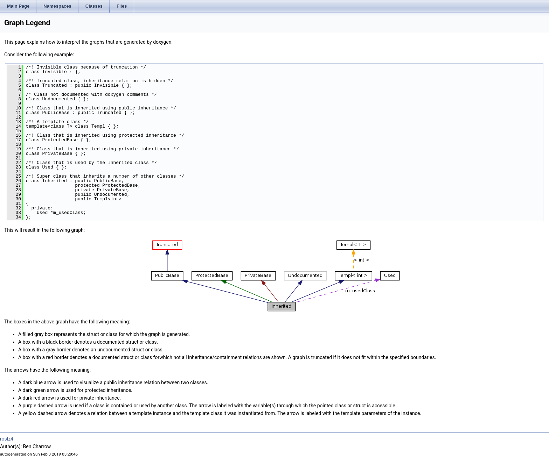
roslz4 (6, 439)
